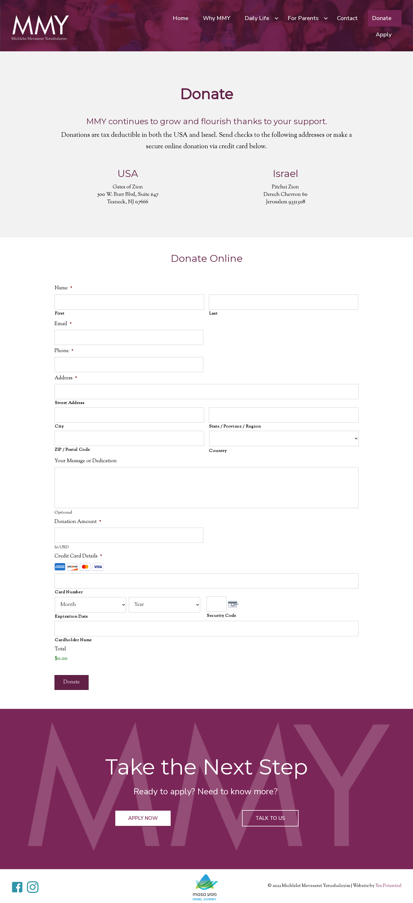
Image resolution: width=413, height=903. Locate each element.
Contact (347, 18)
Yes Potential (388, 887)
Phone (63, 350)
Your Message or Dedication (85, 459)
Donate (381, 18)
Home (180, 18)
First (59, 313)
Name (63, 288)
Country (218, 449)
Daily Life (257, 18)
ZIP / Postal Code (72, 447)
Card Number (69, 594)
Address (65, 377)
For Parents (303, 18)
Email (63, 323)
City (59, 424)
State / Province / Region (235, 424)
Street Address (69, 401)
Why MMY (216, 18)
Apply (383, 34)
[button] (143, 819)
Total (60, 650)
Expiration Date (71, 618)
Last (213, 313)
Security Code (221, 617)
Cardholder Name (73, 641)
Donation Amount (77, 524)
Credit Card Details (78, 558)
